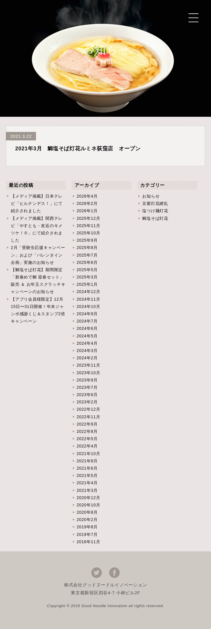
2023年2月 (87, 402)
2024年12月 (88, 291)
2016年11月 (88, 541)
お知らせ (150, 196)
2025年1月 (87, 284)
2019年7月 (87, 534)
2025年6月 (87, 262)
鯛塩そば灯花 (155, 218)
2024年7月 (87, 321)
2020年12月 (88, 497)
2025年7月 (87, 255)
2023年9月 (87, 380)
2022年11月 (88, 416)
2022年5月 (87, 438)
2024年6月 (87, 328)
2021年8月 (87, 461)
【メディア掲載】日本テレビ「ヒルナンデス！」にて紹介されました (37, 203)
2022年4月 (87, 446)
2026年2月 (87, 203)
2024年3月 (87, 350)
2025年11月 (88, 225)
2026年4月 (87, 196)
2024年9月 (87, 313)
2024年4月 (87, 343)
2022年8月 (87, 431)
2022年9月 (87, 424)
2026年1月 (87, 210)
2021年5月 (87, 475)
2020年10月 (88, 505)
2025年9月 (87, 240)
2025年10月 (88, 233)
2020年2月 (87, 519)
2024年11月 (88, 299)
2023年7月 (87, 387)
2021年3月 (87, 490)
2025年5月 (87, 269)
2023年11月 (88, 365)
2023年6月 (87, 394)
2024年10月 (88, 306)
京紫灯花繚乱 (155, 203)
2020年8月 (87, 512)
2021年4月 (87, 482)
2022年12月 (88, 409)
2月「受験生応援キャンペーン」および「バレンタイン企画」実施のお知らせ (38, 254)
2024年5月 (87, 336)
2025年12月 (88, 218)
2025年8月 (87, 247)
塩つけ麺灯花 (155, 210)
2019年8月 (87, 527)
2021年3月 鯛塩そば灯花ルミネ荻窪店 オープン (78, 148)
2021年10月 (88, 453)
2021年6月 (87, 468)
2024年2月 (87, 358)
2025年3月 (87, 277)
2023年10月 (88, 372)
